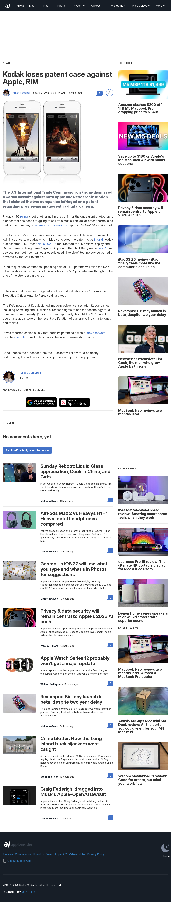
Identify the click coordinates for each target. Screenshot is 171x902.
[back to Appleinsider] (7, 6)
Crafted (28, 892)
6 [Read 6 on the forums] (110, 725)
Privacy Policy (96, 854)
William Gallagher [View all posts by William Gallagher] (51, 684)
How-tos (38, 854)
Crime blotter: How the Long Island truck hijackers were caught (71, 744)
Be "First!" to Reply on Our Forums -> (27, 450)
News (20, 5)
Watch (80, 5)
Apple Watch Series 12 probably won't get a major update (75, 660)
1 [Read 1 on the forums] (110, 817)
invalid (98, 239)
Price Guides (141, 5)
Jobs (82, 854)
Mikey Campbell (21, 92)
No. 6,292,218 (46, 244)
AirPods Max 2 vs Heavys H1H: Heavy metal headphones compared (73, 518)
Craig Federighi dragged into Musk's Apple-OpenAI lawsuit (73, 791)
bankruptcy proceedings (50, 225)
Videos (73, 854)
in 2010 (103, 248)
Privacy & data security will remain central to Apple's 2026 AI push (76, 616)
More (160, 5)
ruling (24, 216)
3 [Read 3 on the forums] (110, 683)
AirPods (97, 5)
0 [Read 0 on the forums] (110, 500)
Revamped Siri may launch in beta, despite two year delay (71, 699)
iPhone (63, 5)
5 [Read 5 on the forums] (110, 644)
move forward (96, 333)
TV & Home (118, 5)
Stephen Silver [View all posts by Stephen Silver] (49, 776)
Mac (33, 5)
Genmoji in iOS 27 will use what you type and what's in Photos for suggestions (74, 569)
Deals (49, 854)
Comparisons (23, 854)
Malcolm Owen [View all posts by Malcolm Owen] (49, 501)
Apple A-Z (61, 854)
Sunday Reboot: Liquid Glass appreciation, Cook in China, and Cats (75, 471)
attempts (20, 337)
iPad (47, 5)
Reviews (8, 854)
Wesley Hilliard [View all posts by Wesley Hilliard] (49, 646)
